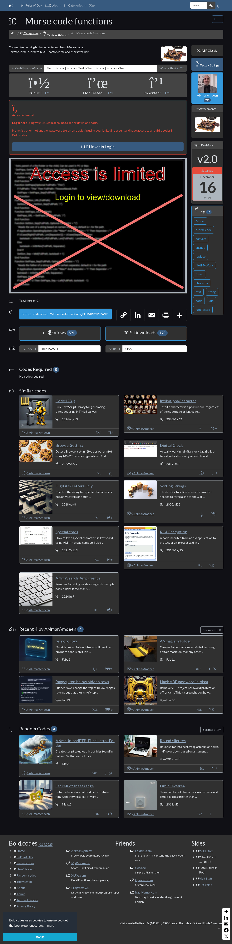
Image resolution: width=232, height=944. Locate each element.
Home (21, 850)
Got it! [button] (40, 937)
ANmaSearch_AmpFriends (78, 578)
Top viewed (24, 881)
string (212, 292)
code (199, 300)
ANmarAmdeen (207, 88)
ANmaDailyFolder (175, 641)
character (202, 283)
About (21, 887)
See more (212, 630)
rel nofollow (66, 641)
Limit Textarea (172, 786)
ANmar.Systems (81, 850)
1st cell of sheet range (75, 786)
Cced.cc (140, 867)
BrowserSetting (69, 445)
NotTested (203, 309)
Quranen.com (144, 880)
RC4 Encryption (173, 531)
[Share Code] (217, 19)
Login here (19, 122)
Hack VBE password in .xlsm (184, 681)
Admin (21, 894)
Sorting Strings (173, 486)
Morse (200, 221)
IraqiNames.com (146, 892)
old (211, 300)
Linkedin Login (98, 146)
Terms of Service (27, 900)
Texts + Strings (55, 35)
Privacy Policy (26, 906)
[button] (52, 5)
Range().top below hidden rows (82, 681)
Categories (29, 33)
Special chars (67, 531)
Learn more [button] (46, 925)
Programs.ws (80, 887)
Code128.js (65, 400)
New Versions (26, 869)
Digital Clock (171, 445)
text (198, 292)
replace (200, 256)
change (200, 247)
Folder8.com (143, 850)
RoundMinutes (173, 740)
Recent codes (25, 863)
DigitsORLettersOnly (74, 486)
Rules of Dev (25, 857)
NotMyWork (204, 265)
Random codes (26, 875)
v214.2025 (206, 850)
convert (201, 238)
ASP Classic (207, 50)
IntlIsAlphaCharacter (178, 400)
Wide (205, 884)
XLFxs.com (78, 875)
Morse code (204, 230)
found (199, 274)
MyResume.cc (80, 863)
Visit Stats (206, 878)
